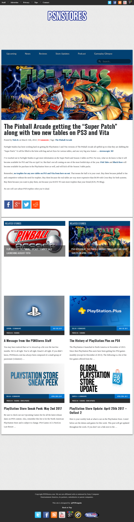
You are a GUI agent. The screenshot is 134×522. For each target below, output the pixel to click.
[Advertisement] (67, 35)
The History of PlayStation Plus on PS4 (95, 340)
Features (16, 333)
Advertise (14, 2)
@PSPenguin (76, 503)
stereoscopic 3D (106, 151)
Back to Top (67, 507)
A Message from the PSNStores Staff (27, 340)
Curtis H (74, 396)
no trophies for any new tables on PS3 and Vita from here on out (42, 173)
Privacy (26, 2)
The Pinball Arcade (63, 140)
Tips (36, 2)
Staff (4, 2)
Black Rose (118, 162)
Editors (8, 328)
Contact (46, 2)
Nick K (15, 140)
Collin (74, 328)
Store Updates (25, 401)
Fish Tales (104, 162)
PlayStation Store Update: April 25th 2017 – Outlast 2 (98, 410)
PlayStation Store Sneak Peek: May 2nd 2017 (33, 408)
